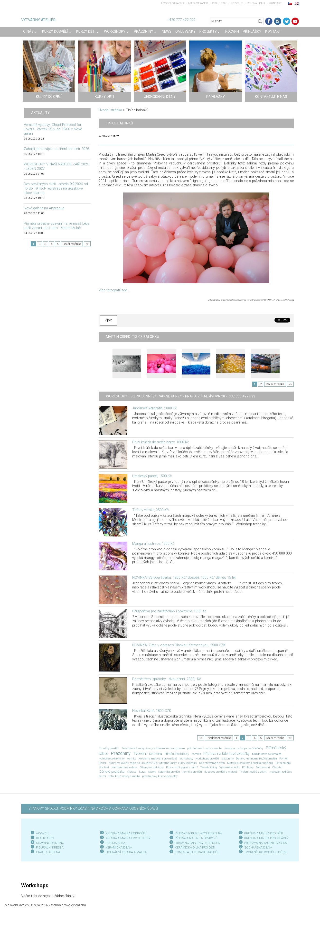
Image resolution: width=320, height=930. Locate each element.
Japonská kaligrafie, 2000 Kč (154, 408)
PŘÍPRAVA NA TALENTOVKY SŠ (265, 843)
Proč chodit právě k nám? (182, 767)
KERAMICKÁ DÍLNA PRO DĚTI (195, 847)
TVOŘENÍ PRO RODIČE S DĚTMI (265, 852)
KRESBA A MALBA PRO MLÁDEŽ (266, 838)
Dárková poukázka (111, 771)
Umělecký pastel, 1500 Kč (152, 476)
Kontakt (275, 3)
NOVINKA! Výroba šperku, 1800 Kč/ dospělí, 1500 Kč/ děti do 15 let (183, 578)
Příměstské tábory (176, 754)
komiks (131, 758)
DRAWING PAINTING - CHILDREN (197, 843)
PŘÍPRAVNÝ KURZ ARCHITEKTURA (198, 833)
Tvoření (140, 753)
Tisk (223, 3)
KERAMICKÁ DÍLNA (118, 847)
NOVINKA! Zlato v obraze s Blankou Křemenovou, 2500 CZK (179, 645)
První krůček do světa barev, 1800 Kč (160, 442)
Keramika (155, 754)
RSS (214, 3)
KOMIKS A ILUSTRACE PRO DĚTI (197, 852)
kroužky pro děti (109, 748)
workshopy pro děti (207, 758)
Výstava (132, 771)
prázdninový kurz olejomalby (160, 776)
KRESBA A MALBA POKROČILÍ (125, 833)
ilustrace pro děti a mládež (220, 771)
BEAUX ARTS (45, 838)
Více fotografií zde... (114, 290)
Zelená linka (256, 3)
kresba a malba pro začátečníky (244, 748)
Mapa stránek (198, 3)
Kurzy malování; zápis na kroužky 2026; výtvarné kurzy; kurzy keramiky (153, 763)
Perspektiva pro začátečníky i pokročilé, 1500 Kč (169, 611)
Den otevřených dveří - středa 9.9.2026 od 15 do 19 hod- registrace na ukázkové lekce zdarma (56, 188)
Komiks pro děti (192, 771)
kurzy (142, 771)
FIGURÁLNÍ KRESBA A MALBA (126, 852)
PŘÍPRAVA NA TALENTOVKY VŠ (196, 838)
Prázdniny (121, 753)
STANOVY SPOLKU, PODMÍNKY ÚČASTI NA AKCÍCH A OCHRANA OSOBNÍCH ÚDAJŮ (93, 809)
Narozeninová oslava (124, 767)
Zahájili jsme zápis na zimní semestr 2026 (56, 149)
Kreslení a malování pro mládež (158, 758)
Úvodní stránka (172, 3)
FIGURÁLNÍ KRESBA (50, 847)
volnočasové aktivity (111, 758)
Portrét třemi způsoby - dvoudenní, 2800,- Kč (166, 679)
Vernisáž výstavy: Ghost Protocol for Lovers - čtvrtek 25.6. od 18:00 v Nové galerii (53, 129)
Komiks (196, 754)
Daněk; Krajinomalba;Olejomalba (256, 758)
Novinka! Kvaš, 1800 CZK (151, 711)
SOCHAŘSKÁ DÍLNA (258, 847)
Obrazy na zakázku (152, 767)
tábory (152, 771)
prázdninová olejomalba (267, 754)
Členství (277, 767)
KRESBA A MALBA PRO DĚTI (263, 833)
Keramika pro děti (169, 771)
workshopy (186, 758)
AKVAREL (42, 833)
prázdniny (227, 758)
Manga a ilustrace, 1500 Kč (153, 544)
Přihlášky (248, 767)
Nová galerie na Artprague (44, 208)
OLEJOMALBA (115, 843)
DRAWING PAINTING (50, 843)
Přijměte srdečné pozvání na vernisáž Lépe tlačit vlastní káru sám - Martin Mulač (56, 226)
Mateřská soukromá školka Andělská (250, 763)
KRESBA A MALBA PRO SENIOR (127, 838)
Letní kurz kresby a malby (124, 776)
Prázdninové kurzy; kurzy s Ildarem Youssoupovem (153, 748)
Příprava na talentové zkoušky (226, 754)
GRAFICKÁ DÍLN (47, 852)
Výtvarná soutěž (229, 767)
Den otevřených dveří (212, 763)
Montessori (263, 767)
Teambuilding (208, 767)
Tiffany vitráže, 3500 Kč (150, 510)
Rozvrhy (237, 3)
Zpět (108, 320)
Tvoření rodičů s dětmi (253, 771)
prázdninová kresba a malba (204, 748)
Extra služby (283, 763)
